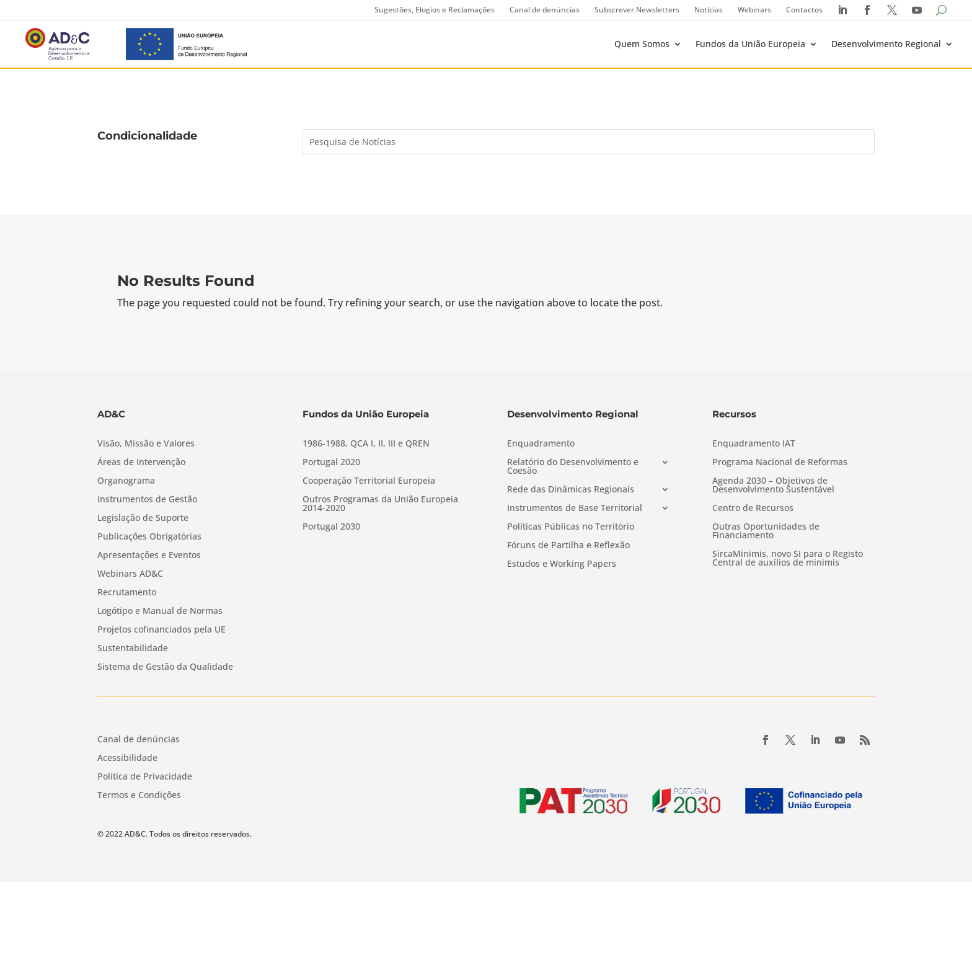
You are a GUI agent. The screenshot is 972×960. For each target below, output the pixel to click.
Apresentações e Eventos (149, 556)
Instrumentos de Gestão (147, 500)
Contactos (804, 9)
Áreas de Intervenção (141, 463)
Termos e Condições (139, 796)
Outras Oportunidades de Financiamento (766, 531)
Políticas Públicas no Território (570, 527)
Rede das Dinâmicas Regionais (570, 490)
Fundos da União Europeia (750, 44)
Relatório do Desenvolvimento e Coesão (572, 467)
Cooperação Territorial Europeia (369, 481)
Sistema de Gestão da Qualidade (165, 667)
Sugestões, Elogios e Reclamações (434, 9)
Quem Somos (641, 44)
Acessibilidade (127, 758)
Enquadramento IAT (753, 444)
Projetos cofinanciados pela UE (161, 630)
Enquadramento (541, 444)
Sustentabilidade (132, 649)
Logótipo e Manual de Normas (160, 611)
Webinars (754, 9)
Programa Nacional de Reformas (779, 463)
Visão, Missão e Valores (146, 444)
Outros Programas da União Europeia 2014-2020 (380, 504)
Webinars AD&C (130, 574)
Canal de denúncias (545, 9)
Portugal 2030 (331, 527)
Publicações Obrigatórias (149, 537)
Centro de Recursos (752, 508)
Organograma (126, 481)
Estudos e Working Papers (561, 564)
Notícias (708, 9)
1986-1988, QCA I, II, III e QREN (366, 444)
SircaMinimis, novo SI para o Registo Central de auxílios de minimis (787, 558)
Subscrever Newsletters (636, 9)
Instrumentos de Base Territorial (574, 508)
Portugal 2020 (331, 463)
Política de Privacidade (144, 777)
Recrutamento (126, 593)
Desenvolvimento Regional (886, 44)
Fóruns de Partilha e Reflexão (568, 546)
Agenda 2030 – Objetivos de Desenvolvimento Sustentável (773, 485)
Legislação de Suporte (142, 518)
